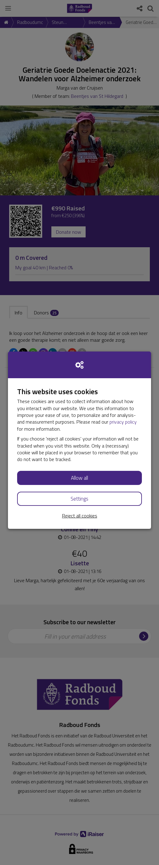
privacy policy (123, 421)
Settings (79, 499)
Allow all (79, 478)
